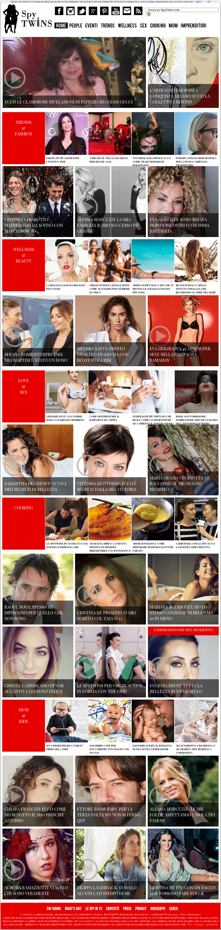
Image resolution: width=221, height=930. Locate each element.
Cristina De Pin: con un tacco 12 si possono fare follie (182, 890)
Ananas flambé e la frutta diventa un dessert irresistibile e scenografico (110, 547)
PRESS (127, 908)
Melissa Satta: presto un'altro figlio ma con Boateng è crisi (103, 354)
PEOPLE (75, 26)
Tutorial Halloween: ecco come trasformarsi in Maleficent (152, 161)
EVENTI (91, 26)
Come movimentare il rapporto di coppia (104, 418)
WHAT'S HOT (73, 908)
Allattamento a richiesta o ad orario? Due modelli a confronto (195, 749)
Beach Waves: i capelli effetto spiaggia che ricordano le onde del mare (196, 289)
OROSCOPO (157, 908)
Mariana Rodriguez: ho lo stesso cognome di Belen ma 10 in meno (181, 612)
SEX (143, 26)
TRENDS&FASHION (23, 127)
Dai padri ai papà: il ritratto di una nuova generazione (152, 747)
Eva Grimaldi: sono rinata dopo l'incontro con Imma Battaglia (179, 225)
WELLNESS (127, 26)
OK (208, 1)
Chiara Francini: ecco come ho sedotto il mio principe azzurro (35, 814)
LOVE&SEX (23, 386)
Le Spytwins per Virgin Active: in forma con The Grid (110, 688)
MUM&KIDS (24, 715)
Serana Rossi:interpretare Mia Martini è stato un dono (36, 357)
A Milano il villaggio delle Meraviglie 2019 (108, 159)
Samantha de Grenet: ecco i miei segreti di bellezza (35, 486)
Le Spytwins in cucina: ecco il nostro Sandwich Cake (67, 545)
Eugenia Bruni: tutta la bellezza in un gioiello (176, 688)
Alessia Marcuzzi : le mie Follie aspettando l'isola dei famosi (182, 814)
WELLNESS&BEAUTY (23, 255)
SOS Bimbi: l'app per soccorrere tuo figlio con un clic (109, 749)
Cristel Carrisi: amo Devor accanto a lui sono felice (34, 688)
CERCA (173, 908)
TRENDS (108, 26)
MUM (173, 26)
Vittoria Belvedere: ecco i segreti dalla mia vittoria (106, 486)
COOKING (158, 26)
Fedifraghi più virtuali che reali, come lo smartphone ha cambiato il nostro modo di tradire (153, 422)
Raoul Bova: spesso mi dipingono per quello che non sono (33, 612)
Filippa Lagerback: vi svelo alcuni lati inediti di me (107, 890)
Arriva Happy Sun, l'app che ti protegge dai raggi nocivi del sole (153, 289)
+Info (198, 1)
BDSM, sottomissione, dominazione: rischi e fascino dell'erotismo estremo (197, 420)
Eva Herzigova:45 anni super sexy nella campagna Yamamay (180, 354)
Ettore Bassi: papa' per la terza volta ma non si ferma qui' (109, 814)
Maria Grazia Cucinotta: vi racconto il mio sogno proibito (179, 483)
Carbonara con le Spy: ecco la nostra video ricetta (195, 545)
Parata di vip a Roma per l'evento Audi (62, 159)
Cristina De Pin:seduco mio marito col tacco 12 (106, 615)
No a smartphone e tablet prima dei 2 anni (64, 747)
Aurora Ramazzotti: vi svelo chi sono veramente (36, 890)
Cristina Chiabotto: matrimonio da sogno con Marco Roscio (33, 225)
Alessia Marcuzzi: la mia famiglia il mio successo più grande (108, 225)
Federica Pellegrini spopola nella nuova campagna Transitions (196, 161)
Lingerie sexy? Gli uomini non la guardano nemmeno (65, 418)
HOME (61, 26)
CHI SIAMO (54, 908)
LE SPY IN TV (93, 908)
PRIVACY (140, 908)
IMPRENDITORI (193, 26)
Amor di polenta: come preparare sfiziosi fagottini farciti (153, 547)
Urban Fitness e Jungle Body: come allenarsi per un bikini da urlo (109, 289)
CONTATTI (112, 908)
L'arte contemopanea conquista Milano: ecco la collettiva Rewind (180, 96)
